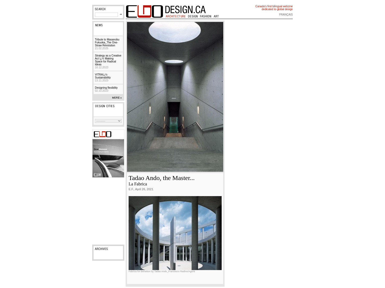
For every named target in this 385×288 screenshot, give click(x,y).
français (286, 14)
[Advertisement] (108, 211)
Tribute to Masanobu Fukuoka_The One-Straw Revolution (107, 44)
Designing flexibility (106, 89)
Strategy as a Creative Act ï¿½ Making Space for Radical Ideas (108, 61)
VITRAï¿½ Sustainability (103, 77)
